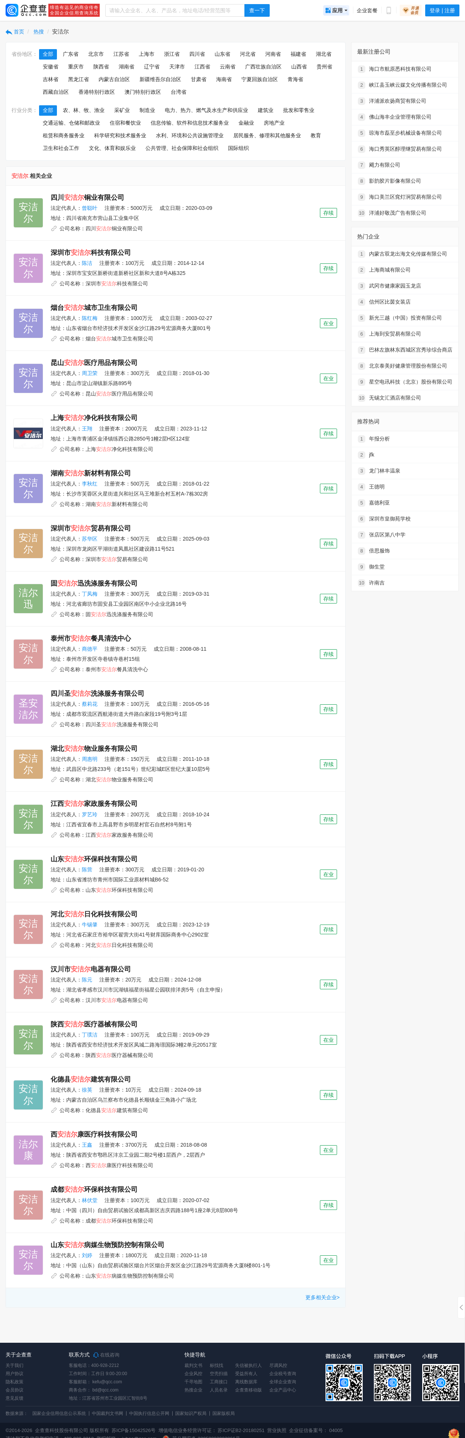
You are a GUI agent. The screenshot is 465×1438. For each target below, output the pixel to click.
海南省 (224, 79)
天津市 (177, 67)
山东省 (222, 54)
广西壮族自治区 (263, 67)
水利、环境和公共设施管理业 (190, 135)
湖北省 (323, 54)
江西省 (202, 67)
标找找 (216, 1365)
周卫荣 (89, 373)
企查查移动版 (248, 1390)
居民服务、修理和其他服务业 (267, 135)
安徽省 (50, 67)
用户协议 (14, 1373)
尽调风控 (278, 1365)
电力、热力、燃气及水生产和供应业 (206, 110)
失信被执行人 (248, 1365)
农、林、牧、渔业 (84, 110)
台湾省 (178, 92)
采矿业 (122, 110)
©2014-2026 (19, 1430)
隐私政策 (14, 1381)
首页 (15, 32)
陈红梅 (89, 318)
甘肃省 (198, 79)
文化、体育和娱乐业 (112, 148)
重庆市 (76, 67)
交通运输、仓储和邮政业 (71, 123)
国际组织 (238, 148)
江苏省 (121, 54)
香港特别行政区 (96, 92)
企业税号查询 (282, 1373)
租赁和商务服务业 (63, 135)
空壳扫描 (219, 1373)
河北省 (248, 54)
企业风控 (193, 1373)
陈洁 (87, 263)
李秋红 (89, 484)
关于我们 (14, 1365)
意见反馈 (14, 1398)
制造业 (147, 110)
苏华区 (89, 539)
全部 (48, 54)
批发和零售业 (298, 110)
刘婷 (87, 1255)
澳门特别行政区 (143, 92)
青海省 (295, 79)
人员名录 (219, 1390)
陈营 (87, 869)
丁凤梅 (89, 594)
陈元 (87, 980)
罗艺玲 (89, 814)
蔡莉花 (89, 704)
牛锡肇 (89, 925)
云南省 (227, 67)
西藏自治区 (56, 92)
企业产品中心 (282, 1390)
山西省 (299, 67)
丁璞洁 (89, 1035)
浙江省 (172, 54)
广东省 (70, 54)
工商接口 (219, 1381)
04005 (336, 1430)
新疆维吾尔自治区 (160, 79)
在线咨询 (106, 1355)
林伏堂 (89, 1200)
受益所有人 (246, 1373)
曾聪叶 (89, 208)
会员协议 (14, 1390)
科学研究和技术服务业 (120, 135)
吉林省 (50, 79)
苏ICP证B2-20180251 (241, 1430)
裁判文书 (193, 1365)
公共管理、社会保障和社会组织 (181, 148)
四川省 (197, 54)
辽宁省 (152, 67)
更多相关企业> (322, 1297)
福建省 (298, 54)
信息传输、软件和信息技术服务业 (190, 123)
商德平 (89, 649)
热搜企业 (193, 1390)
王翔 (87, 429)
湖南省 (126, 67)
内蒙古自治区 (114, 79)
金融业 (246, 123)
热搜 (38, 32)
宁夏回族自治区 (259, 79)
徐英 (87, 1090)
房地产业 (274, 123)
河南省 (273, 54)
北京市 (96, 54)
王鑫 (87, 1145)
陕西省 (101, 67)
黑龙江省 (78, 79)
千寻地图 (193, 1381)
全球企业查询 (282, 1381)
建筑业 (265, 110)
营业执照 (276, 1430)
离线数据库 (246, 1381)
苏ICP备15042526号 (134, 1430)
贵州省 (324, 67)
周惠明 (89, 759)
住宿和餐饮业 (125, 123)
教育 (316, 135)
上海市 (146, 54)
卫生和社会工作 (61, 148)
